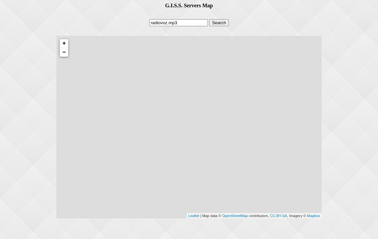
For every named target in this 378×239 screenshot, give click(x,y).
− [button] (64, 52)
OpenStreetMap (235, 216)
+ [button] (64, 43)
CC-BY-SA (278, 216)
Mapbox (313, 216)
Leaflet (193, 216)
